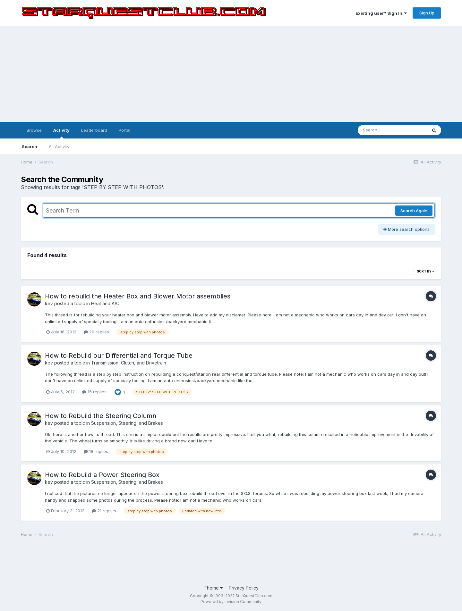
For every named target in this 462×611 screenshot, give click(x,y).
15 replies (94, 391)
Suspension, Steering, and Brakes (127, 423)
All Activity (59, 146)
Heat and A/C (105, 303)
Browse (34, 130)
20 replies (96, 331)
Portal (124, 130)
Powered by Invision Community (231, 601)
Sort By (425, 271)
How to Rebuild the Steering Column (100, 416)
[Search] (392, 130)
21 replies (104, 510)
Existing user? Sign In (381, 13)
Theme (213, 587)
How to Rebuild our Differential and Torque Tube (119, 355)
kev (49, 303)
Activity (61, 133)
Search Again (413, 210)
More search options (406, 229)
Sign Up (426, 12)
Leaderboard (94, 130)
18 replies (96, 451)
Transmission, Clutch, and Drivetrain (128, 362)
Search (29, 146)
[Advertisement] (231, 74)
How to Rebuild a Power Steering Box (102, 475)
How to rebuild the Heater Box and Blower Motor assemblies (137, 296)
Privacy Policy (244, 587)
